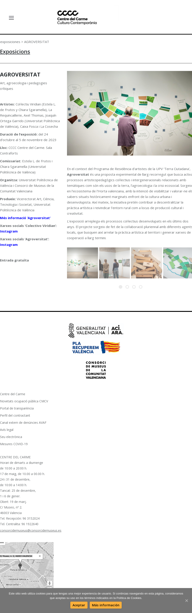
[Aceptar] (79, 605)
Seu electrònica (11, 436)
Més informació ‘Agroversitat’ (25, 218)
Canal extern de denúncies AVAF (23, 422)
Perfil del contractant (15, 415)
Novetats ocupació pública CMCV (24, 401)
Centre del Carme (12, 394)
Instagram (9, 231)
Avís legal (6, 429)
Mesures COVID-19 (14, 444)
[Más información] (106, 605)
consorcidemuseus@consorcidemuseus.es (30, 530)
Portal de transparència (17, 408)
